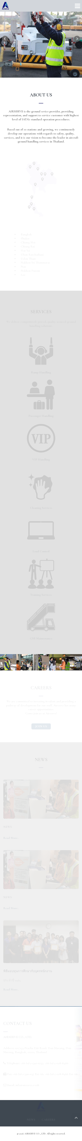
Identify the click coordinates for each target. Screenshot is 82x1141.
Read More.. (11, 838)
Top (76, 1118)
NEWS (31, 1120)
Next (77, 39)
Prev (5, 39)
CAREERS (48, 1120)
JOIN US (41, 726)
